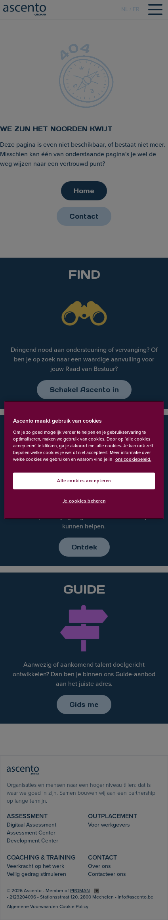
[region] (84, 460)
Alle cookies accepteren (84, 480)
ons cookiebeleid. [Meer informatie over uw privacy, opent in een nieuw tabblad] (133, 459)
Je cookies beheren (84, 500)
